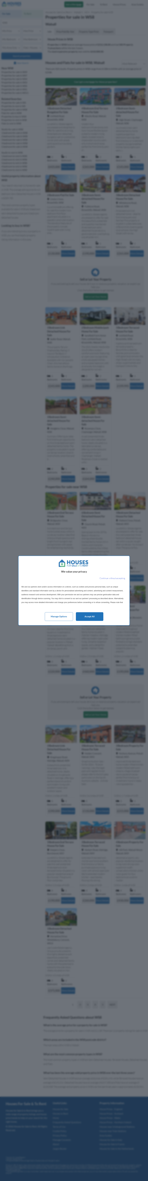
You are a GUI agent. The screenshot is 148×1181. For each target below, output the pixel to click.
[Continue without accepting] (112, 578)
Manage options (59, 616)
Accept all (90, 616)
